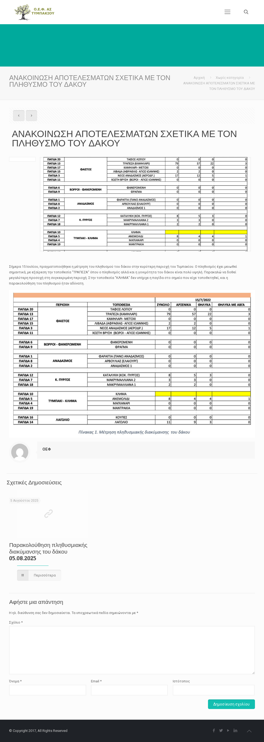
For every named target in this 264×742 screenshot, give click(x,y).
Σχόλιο (16, 622)
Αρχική (199, 78)
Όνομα (15, 681)
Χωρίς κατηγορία (230, 78)
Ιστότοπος (181, 681)
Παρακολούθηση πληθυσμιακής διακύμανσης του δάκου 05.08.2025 (48, 552)
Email (96, 681)
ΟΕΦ (46, 449)
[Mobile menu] (227, 12)
